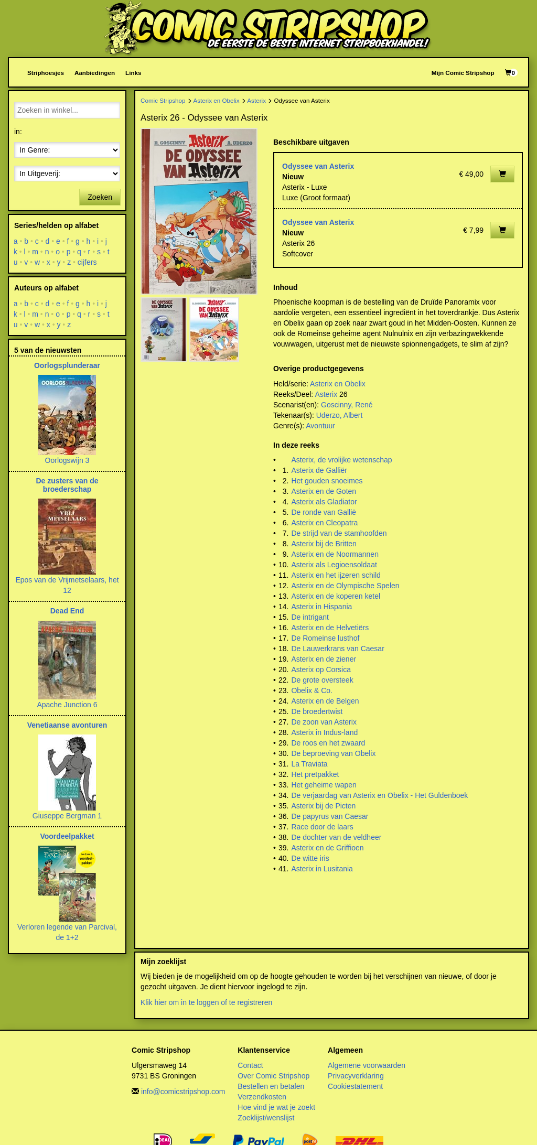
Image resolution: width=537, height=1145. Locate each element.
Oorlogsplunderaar (67, 365)
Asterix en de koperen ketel (335, 596)
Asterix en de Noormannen (335, 554)
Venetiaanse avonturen (67, 725)
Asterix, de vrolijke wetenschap (341, 460)
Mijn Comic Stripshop (463, 72)
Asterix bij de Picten (323, 806)
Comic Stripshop (163, 100)
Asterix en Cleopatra (324, 523)
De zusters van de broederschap (67, 485)
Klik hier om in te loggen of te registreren (206, 1002)
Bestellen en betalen (271, 1086)
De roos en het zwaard (328, 743)
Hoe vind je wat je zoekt (276, 1107)
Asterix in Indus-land (324, 732)
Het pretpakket (315, 774)
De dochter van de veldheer (336, 837)
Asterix (256, 100)
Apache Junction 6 (67, 704)
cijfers (87, 262)
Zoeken (100, 197)
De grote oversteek (322, 680)
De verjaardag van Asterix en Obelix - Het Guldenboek (379, 795)
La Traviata (309, 764)
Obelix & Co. (311, 690)
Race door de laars (322, 827)
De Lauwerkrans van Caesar (337, 648)
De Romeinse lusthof (325, 638)
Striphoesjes (45, 72)
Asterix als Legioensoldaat (334, 564)
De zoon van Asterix (324, 722)
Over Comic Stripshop (273, 1076)
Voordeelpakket (67, 836)
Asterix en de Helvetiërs (330, 627)
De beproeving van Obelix (333, 753)
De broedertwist (316, 711)
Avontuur (320, 426)
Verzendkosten (262, 1097)
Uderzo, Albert (339, 415)
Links (133, 72)
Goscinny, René (347, 405)
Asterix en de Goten (323, 491)
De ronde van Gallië (323, 512)
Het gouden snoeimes (326, 481)
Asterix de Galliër (319, 470)
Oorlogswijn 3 (67, 460)
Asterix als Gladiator (324, 502)
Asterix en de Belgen (325, 701)
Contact (250, 1065)
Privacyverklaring (356, 1076)
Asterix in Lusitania (322, 869)
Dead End (67, 611)
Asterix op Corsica (321, 669)
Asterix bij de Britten (324, 543)
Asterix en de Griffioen (327, 848)
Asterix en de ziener (323, 659)
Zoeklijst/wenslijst (266, 1118)
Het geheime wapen (324, 785)
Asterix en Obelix (216, 100)
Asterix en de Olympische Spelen (345, 585)
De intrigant (310, 617)
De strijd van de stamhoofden (338, 533)
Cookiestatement (355, 1086)
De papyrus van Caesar (329, 816)
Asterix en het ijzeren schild (335, 575)
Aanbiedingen (94, 72)
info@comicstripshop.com (183, 1091)
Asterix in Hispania (321, 606)
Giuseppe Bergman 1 (67, 816)
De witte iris (310, 858)
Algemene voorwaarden (366, 1065)
